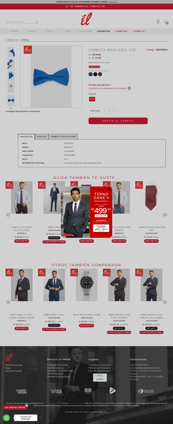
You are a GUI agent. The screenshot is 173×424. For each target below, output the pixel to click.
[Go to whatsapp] (6, 417)
